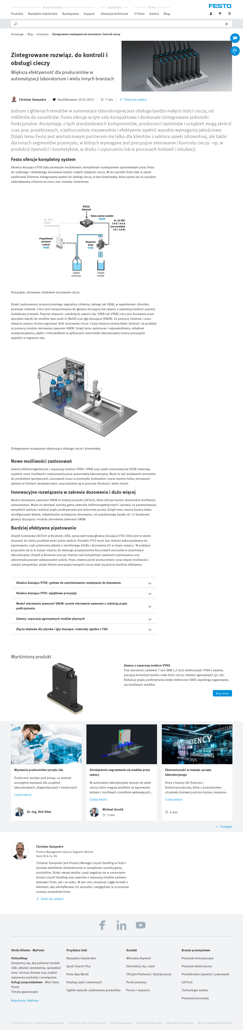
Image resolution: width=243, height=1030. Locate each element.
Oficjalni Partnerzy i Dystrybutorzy (148, 974)
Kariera (154, 13)
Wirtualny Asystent (138, 958)
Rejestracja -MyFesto (25, 1000)
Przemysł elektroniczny (197, 966)
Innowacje (42, 34)
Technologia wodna (195, 990)
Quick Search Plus (78, 966)
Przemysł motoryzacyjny (197, 958)
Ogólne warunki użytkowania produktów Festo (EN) (94, 990)
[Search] (122, 24)
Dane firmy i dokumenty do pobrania (87, 1023)
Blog (167, 13)
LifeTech (187, 982)
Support (89, 13)
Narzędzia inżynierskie (42, 13)
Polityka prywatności (121, 1023)
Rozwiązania (70, 13)
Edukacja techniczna (114, 13)
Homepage (17, 34)
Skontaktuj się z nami (140, 966)
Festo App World (77, 974)
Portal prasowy (136, 982)
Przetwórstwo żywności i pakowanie (205, 974)
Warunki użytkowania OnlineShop (215, 1023)
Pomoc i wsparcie (138, 990)
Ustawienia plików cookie (148, 1023)
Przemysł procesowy (195, 998)
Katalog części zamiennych (84, 982)
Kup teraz (222, 693)
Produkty (17, 13)
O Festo (139, 13)
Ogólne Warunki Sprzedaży (179, 1023)
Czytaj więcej (22, 794)
